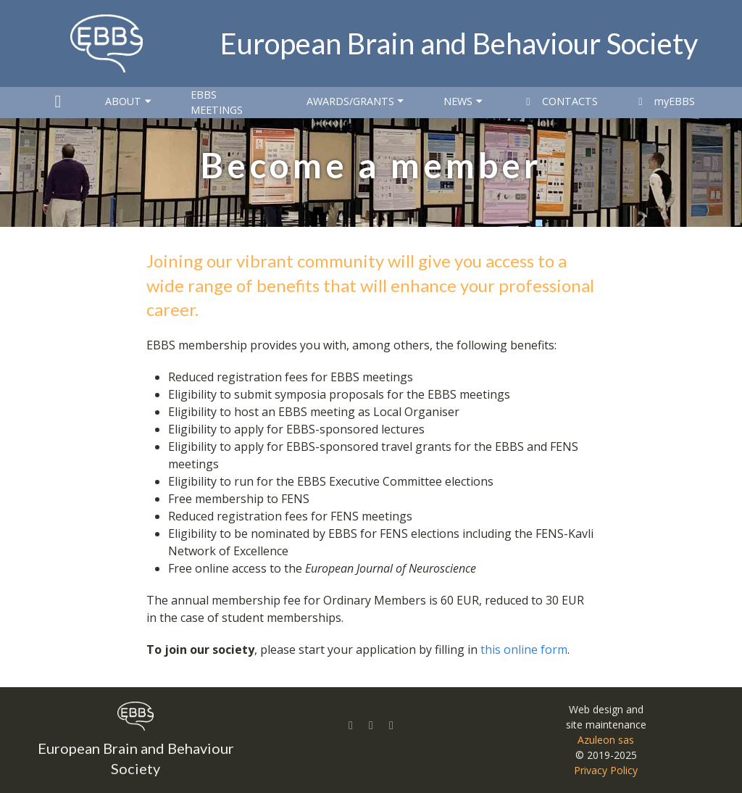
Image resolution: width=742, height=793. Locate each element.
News (464, 101)
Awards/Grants (357, 101)
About (129, 101)
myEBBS (664, 101)
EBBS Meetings (217, 102)
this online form (523, 649)
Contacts (560, 101)
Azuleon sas (606, 740)
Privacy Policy (606, 770)
